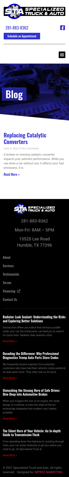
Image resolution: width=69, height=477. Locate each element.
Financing (11, 291)
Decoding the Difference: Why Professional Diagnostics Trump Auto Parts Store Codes (31, 355)
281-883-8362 (17, 28)
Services (8, 265)
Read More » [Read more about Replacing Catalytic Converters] (12, 174)
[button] (62, 54)
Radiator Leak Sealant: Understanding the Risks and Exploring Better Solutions (34, 318)
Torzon (7, 282)
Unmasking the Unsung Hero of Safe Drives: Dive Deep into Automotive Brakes (31, 392)
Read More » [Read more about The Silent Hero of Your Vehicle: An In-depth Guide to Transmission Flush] (10, 455)
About (6, 257)
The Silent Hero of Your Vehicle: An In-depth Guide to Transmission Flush (32, 432)
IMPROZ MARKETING (48, 472)
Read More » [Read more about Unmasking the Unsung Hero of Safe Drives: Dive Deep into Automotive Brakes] (10, 418)
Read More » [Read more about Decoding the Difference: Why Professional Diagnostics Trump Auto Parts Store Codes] (10, 378)
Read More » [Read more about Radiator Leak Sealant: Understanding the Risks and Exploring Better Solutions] (10, 341)
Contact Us (10, 299)
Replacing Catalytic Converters (25, 138)
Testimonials (11, 274)
